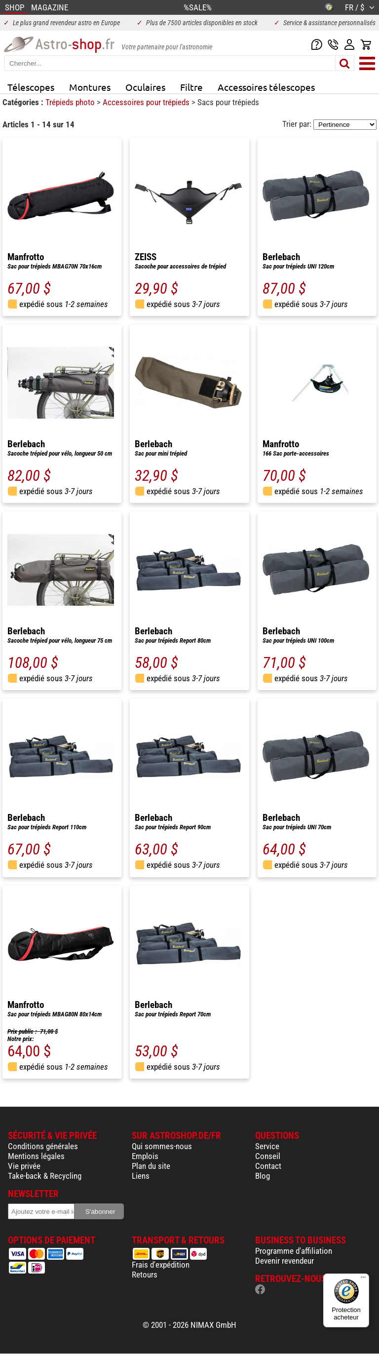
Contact (268, 1166)
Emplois (145, 1156)
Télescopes (30, 87)
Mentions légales (36, 1156)
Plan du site (151, 1166)
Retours (144, 1274)
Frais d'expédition (161, 1265)
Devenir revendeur (284, 1261)
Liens (141, 1176)
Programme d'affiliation (293, 1251)
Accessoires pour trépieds (147, 102)
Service (267, 1146)
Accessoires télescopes (266, 87)
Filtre (191, 87)
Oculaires (145, 87)
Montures (90, 87)
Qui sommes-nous (162, 1146)
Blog (262, 1176)
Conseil (267, 1156)
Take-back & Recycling (44, 1176)
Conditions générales (43, 1146)
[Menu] (363, 1279)
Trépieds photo (71, 102)
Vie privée (24, 1166)
